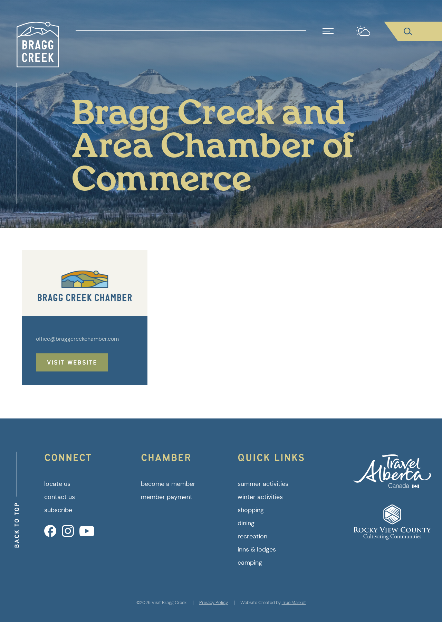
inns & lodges (257, 549)
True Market (294, 602)
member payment (166, 497)
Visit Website (72, 362)
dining (246, 523)
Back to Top (16, 525)
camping (250, 562)
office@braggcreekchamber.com (77, 339)
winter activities (260, 497)
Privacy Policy (213, 602)
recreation (252, 536)
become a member (168, 484)
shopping (251, 510)
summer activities (263, 484)
